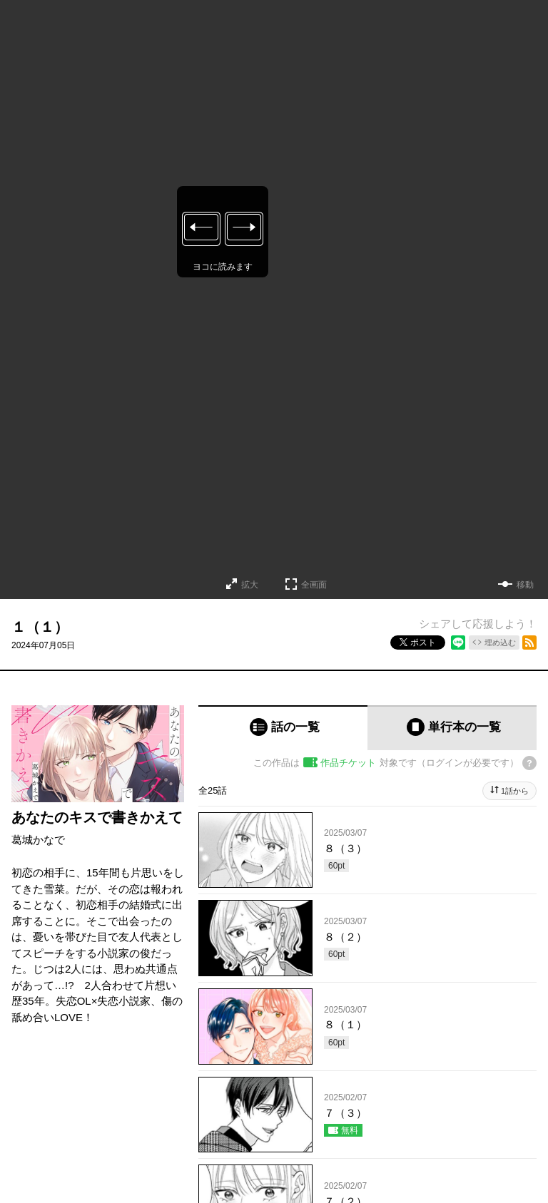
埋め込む (500, 642)
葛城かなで (38, 840)
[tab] (282, 727)
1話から (515, 791)
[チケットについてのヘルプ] (529, 763)
